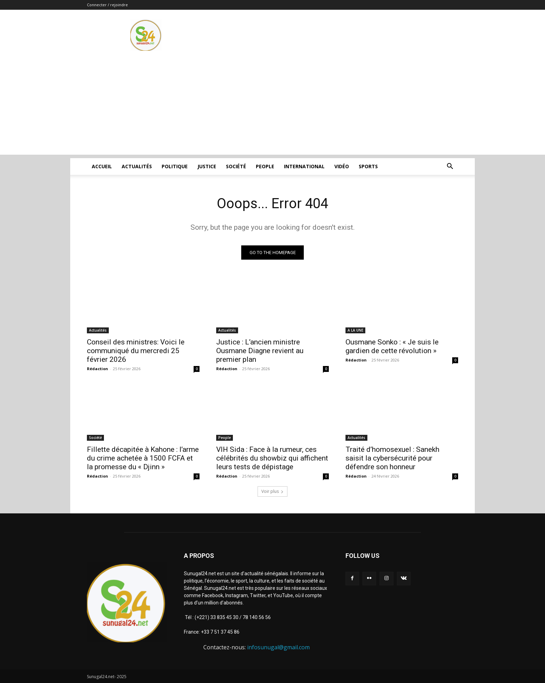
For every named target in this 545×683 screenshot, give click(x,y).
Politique (175, 166)
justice (206, 166)
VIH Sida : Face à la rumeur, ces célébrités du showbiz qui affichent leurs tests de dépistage (272, 458)
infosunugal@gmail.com (278, 647)
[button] (449, 167)
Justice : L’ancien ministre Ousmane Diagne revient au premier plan (259, 351)
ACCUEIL (102, 166)
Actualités (137, 166)
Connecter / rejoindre (107, 4)
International (304, 166)
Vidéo (341, 166)
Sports (368, 166)
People (265, 166)
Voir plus (272, 491)
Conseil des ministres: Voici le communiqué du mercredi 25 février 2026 (136, 351)
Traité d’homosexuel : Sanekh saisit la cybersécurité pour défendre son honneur (392, 458)
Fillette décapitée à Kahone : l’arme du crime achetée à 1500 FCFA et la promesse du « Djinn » (143, 458)
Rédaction (97, 368)
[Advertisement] (272, 106)
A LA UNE (355, 330)
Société (236, 166)
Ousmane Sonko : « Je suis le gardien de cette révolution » (392, 346)
